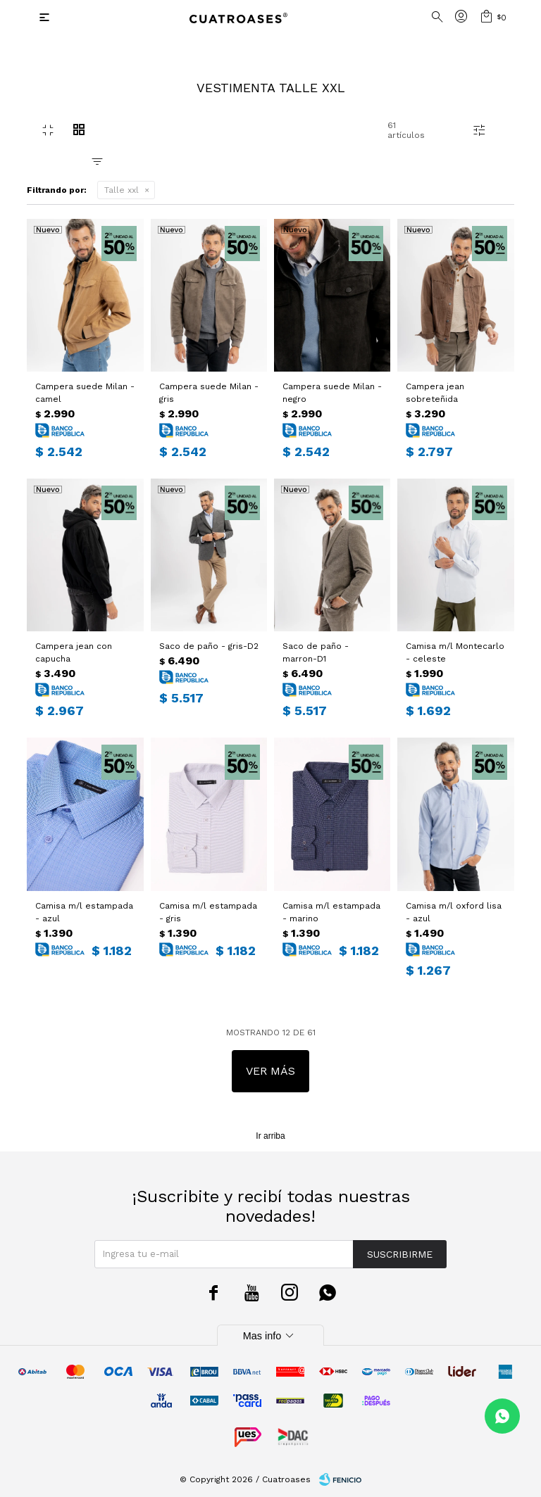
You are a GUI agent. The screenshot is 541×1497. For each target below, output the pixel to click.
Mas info (270, 1336)
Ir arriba (270, 1136)
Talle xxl (121, 190)
